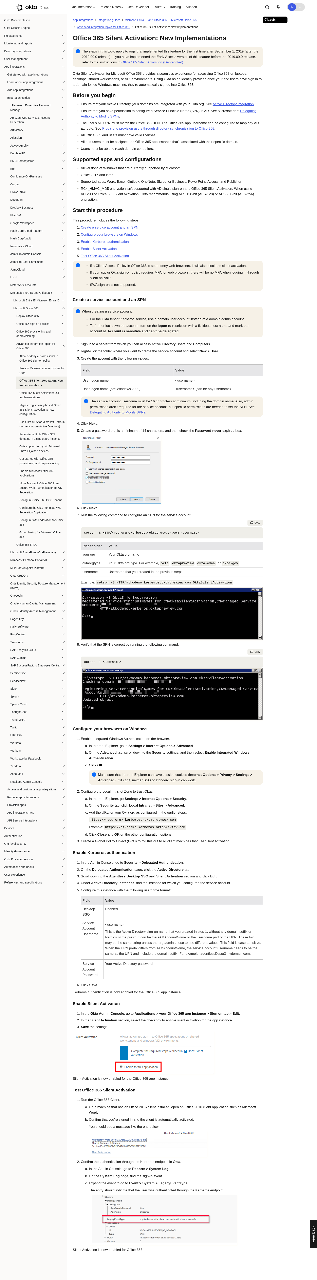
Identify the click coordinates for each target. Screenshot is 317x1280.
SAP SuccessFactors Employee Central (35, 665)
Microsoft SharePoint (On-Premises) (33, 552)
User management (15, 59)
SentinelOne (18, 673)
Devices (9, 828)
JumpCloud (17, 269)
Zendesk (15, 766)
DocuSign (16, 199)
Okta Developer (138, 7)
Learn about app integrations (25, 82)
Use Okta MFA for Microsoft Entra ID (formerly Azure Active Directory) (42, 424)
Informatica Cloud (21, 246)
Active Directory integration (233, 104)
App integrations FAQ (20, 812)
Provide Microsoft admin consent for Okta (41, 370)
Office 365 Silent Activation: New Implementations (41, 383)
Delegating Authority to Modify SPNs (117, 412)
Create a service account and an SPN (109, 227)
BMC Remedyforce (22, 161)
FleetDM (15, 215)
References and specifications (23, 882)
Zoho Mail (16, 773)
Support (191, 7)
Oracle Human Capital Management (32, 603)
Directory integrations (17, 51)
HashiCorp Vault (20, 238)
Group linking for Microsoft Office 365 (40, 534)
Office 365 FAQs (26, 544)
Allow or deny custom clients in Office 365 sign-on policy (38, 358)
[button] (82, 7)
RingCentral (17, 634)
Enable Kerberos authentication (105, 242)
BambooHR (17, 153)
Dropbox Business (21, 207)
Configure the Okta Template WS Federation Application (40, 510)
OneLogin (16, 595)
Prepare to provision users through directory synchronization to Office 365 (158, 128)
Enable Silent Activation (99, 249)
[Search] (267, 7)
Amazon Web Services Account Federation (30, 120)
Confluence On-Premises (26, 176)
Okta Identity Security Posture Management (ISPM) (37, 586)
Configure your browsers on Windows (109, 234)
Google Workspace (22, 223)
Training (175, 7)
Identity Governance (17, 851)
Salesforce (17, 642)
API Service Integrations (22, 820)
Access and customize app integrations (31, 789)
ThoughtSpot (18, 711)
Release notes (13, 35)
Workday (15, 750)
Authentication (13, 836)
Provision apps (16, 805)
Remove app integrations (23, 797)
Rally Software (19, 626)
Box (12, 168)
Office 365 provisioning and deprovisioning (33, 334)
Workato (15, 743)
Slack (13, 688)
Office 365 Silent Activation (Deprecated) (152, 62)
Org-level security (15, 843)
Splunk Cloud (18, 704)
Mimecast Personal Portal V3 (28, 560)
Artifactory (16, 130)
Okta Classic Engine (17, 27)
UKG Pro (16, 735)
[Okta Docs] (32, 7)
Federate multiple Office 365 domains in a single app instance (39, 436)
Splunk (14, 696)
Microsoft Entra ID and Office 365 (31, 292)
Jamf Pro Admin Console (25, 254)
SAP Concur (18, 657)
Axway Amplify (19, 145)
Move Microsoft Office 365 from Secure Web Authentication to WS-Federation (41, 488)
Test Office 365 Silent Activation (105, 256)
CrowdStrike (18, 192)
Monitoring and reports (18, 43)
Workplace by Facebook (25, 758)
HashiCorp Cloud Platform (26, 230)
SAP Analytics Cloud (23, 650)
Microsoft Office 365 (25, 308)
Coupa (14, 184)
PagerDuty (17, 619)
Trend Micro (17, 719)
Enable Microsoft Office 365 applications (36, 473)
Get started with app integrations (27, 74)
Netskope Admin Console (26, 781)
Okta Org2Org (19, 575)
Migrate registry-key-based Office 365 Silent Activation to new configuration (40, 410)
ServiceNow (17, 681)
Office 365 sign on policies (32, 323)
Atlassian (16, 137)
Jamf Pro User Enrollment (26, 261)
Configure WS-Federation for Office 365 (41, 522)
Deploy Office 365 (27, 316)
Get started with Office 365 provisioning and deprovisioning (39, 461)
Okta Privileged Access (18, 859)
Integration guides (18, 97)
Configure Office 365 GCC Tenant (40, 500)
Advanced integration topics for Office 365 (35, 346)
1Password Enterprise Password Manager (30, 107)
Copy (255, 522)
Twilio (13, 727)
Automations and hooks (19, 867)
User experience (14, 874)
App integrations (14, 66)
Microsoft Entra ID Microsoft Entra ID (36, 300)
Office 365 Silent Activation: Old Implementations (39, 395)
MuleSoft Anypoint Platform (27, 568)
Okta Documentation (17, 20)
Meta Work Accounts (23, 285)
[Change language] (278, 7)
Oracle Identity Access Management (33, 611)
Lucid (13, 277)
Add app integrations (20, 90)
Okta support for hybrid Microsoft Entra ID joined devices (39, 448)
